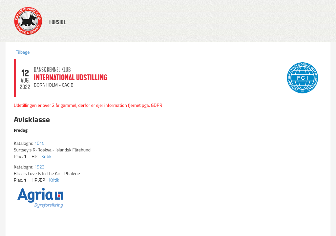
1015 (39, 143)
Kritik (46, 156)
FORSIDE (57, 22)
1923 (39, 166)
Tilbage (23, 52)
